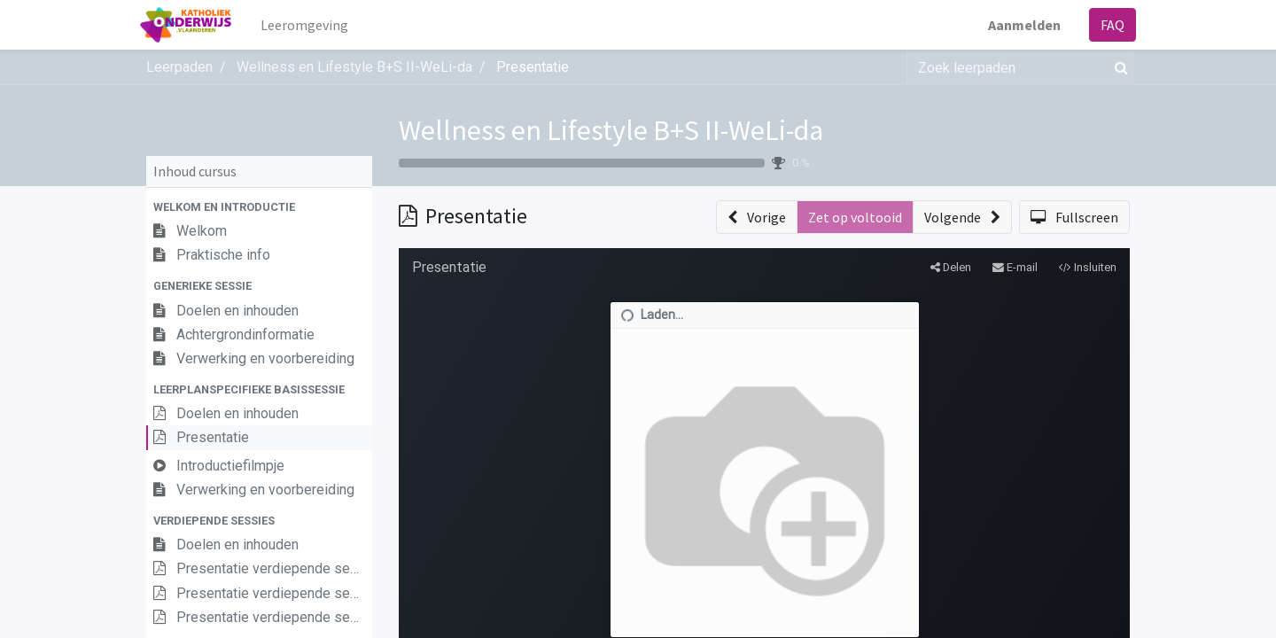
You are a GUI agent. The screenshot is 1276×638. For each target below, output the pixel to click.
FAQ (1106, 25)
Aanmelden (1018, 25)
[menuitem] (311, 25)
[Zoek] (1117, 67)
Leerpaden (179, 66)
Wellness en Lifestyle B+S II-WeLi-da (611, 130)
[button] (259, 207)
